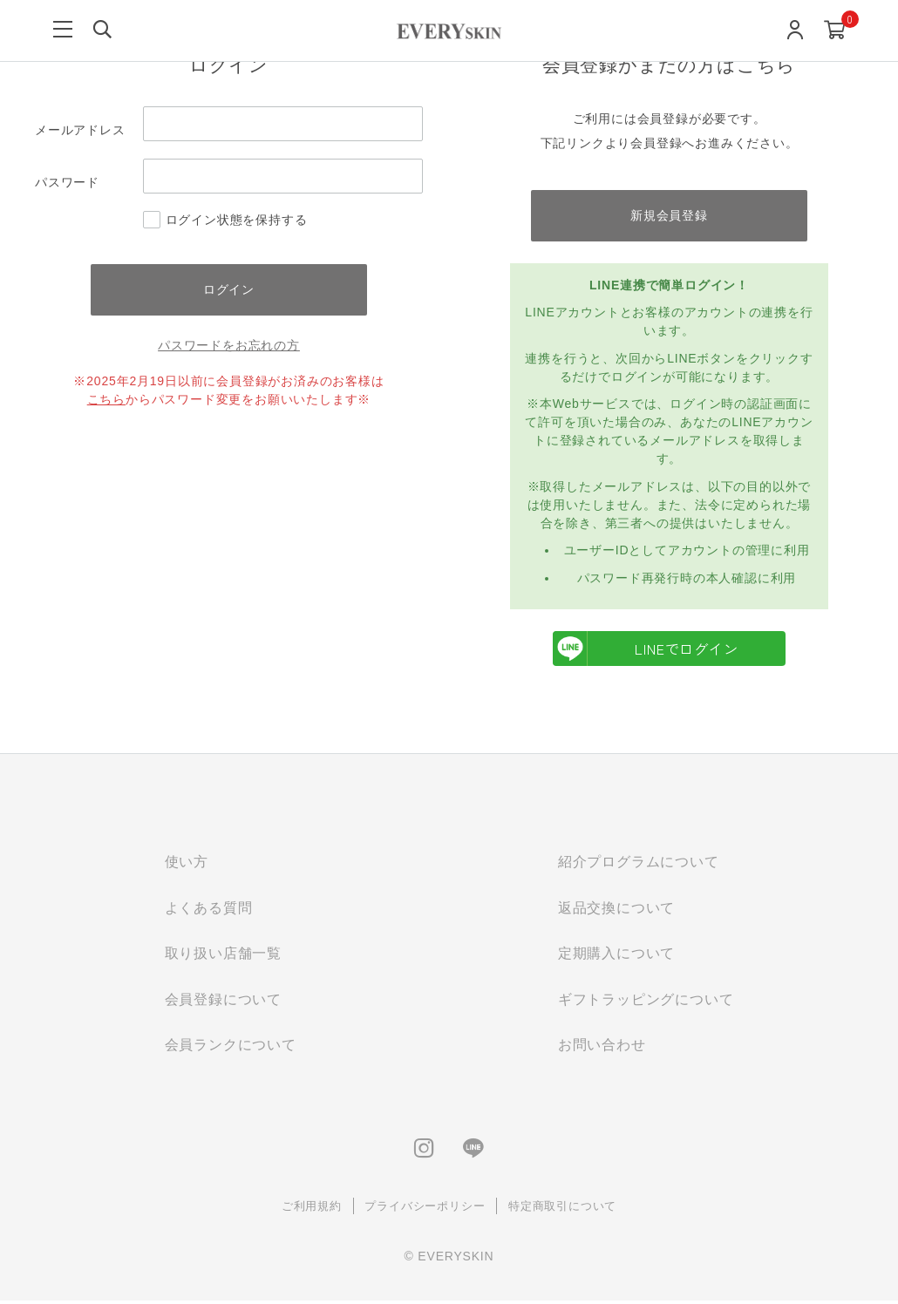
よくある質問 (209, 908)
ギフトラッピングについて (646, 1001)
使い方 (186, 862)
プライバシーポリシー (424, 1208)
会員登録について (223, 1001)
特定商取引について (562, 1208)
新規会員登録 (669, 215)
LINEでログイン (645, 649)
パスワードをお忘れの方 (229, 346)
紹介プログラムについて (638, 862)
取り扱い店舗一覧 (223, 954)
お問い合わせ (602, 1047)
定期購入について (616, 954)
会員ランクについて (230, 1047)
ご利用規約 (312, 1208)
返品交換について (616, 908)
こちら (106, 400)
